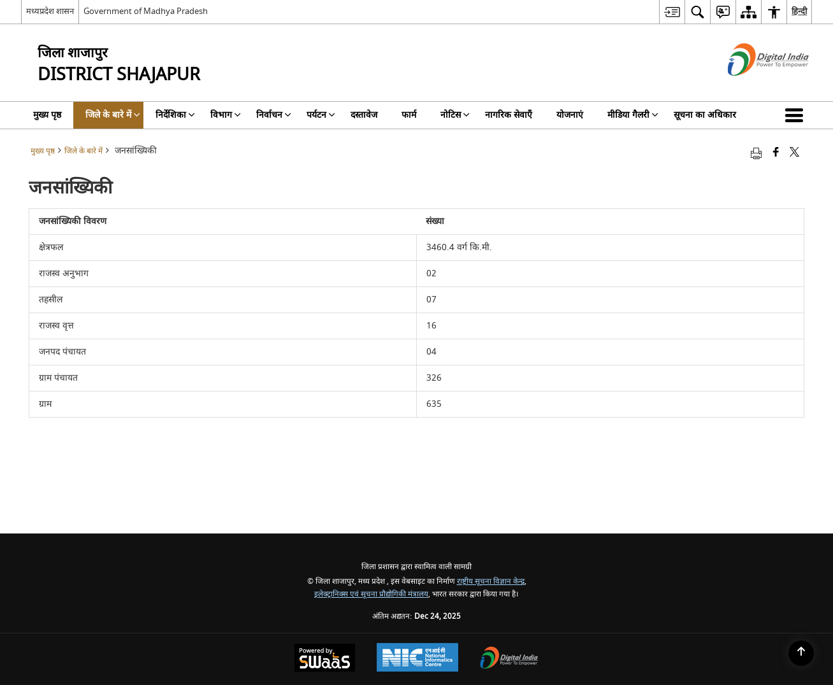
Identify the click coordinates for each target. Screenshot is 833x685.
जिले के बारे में (83, 151)
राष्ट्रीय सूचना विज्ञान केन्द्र (491, 581)
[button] (796, 115)
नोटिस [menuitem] (455, 115)
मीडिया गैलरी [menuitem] (632, 115)
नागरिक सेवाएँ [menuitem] (508, 115)
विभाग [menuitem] (225, 115)
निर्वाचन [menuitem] (273, 115)
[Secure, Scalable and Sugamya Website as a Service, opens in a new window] (325, 659)
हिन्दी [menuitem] (799, 11)
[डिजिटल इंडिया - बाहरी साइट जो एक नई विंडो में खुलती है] (752, 87)
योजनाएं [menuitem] (569, 115)
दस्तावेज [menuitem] (364, 115)
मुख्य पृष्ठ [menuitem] (47, 115)
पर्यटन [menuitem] (321, 115)
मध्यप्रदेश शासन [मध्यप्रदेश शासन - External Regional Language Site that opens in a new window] (50, 11)
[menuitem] (672, 12)
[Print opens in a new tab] (756, 153)
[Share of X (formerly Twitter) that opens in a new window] (794, 153)
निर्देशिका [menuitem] (175, 115)
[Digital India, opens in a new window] (509, 659)
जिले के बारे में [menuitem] (112, 115)
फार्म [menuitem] (409, 115)
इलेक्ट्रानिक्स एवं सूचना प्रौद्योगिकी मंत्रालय (371, 594)
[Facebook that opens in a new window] (776, 153)
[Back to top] (801, 653)
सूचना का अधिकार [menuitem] (705, 115)
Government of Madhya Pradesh (145, 11)
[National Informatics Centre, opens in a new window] (417, 658)
